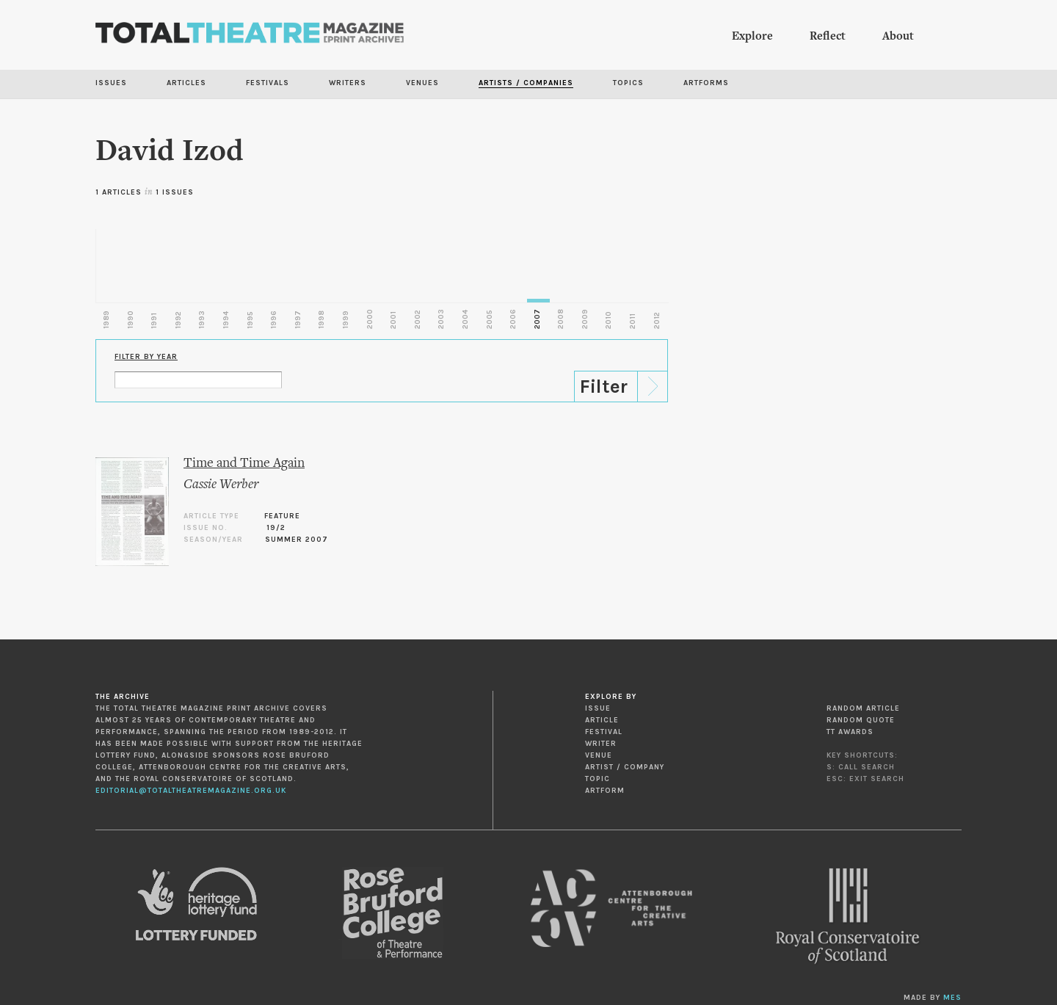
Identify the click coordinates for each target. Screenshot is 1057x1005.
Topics (628, 83)
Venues (422, 83)
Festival (603, 732)
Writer (601, 743)
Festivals (267, 83)
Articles (186, 83)
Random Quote (861, 720)
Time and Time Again (244, 464)
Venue (598, 755)
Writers (347, 83)
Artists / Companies (526, 83)
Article (602, 720)
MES (952, 997)
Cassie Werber (221, 485)
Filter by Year (146, 356)
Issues (111, 83)
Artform (605, 790)
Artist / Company (624, 767)
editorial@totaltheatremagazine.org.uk (190, 790)
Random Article (863, 708)
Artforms (706, 83)
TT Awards (850, 732)
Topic (597, 778)
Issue (598, 708)
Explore (752, 37)
